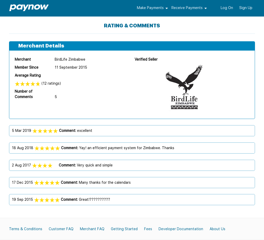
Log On (227, 8)
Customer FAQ (61, 229)
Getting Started (124, 229)
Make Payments (150, 8)
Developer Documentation (181, 229)
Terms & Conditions (25, 229)
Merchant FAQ (92, 229)
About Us (217, 229)
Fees (148, 229)
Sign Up (245, 8)
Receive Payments (187, 8)
